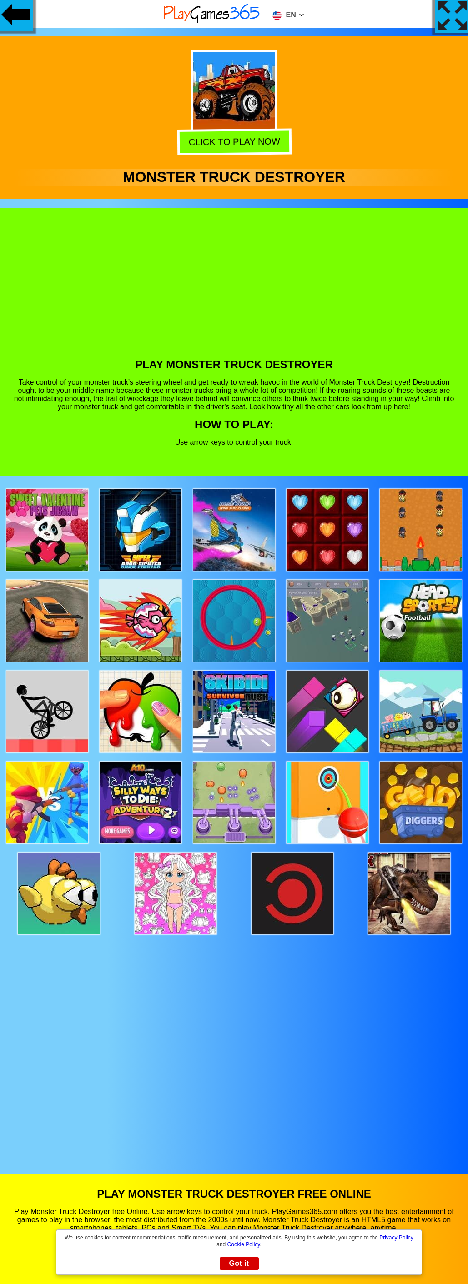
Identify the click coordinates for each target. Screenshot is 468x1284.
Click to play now (233, 142)
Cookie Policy (243, 1244)
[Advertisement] (234, 290)
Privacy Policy (396, 1237)
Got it (239, 1263)
